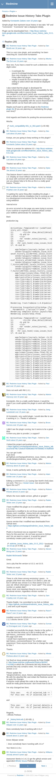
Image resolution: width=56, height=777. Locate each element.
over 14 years (17, 477)
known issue (28, 483)
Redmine (20, 775)
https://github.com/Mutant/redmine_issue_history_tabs (31, 604)
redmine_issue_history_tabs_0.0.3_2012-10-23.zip (25, 546)
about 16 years (16, 133)
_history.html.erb (16, 719)
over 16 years (32, 21)
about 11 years (18, 736)
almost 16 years (16, 170)
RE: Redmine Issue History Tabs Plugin (21, 46)
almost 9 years (18, 755)
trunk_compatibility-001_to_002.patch (25, 126)
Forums (5, 11)
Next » (44, 766)
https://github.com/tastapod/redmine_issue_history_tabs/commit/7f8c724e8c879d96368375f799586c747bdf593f (29, 447)
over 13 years (17, 503)
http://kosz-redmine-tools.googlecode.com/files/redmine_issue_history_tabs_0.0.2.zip (29, 150)
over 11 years (18, 725)
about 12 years (19, 656)
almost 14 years (19, 492)
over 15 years (18, 190)
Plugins (12, 11)
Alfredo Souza (21, 761)
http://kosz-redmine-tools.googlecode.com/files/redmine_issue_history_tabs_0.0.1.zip (28, 33)
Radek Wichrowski (14, 555)
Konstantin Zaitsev (18, 21)
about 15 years (17, 440)
